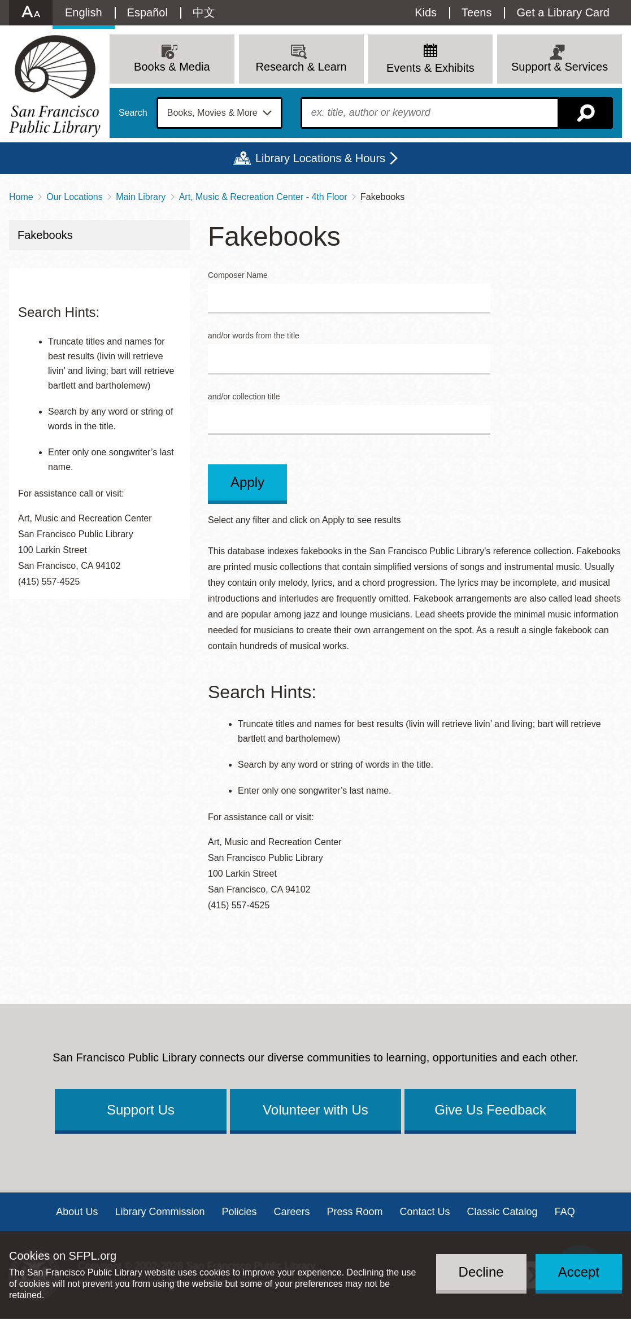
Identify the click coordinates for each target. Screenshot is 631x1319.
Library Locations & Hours (320, 158)
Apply (247, 482)
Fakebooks (45, 235)
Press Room (355, 1211)
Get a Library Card (563, 12)
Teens (476, 12)
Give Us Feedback (490, 1109)
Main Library (141, 197)
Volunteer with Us (315, 1109)
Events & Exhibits (430, 68)
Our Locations (74, 197)
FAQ (565, 1211)
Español (147, 12)
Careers (291, 1211)
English (83, 12)
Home (21, 197)
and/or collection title (244, 397)
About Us (77, 1211)
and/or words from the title (253, 336)
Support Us (141, 1109)
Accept (578, 1271)
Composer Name (238, 275)
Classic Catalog (502, 1211)
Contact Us (425, 1211)
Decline (481, 1271)
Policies (238, 1211)
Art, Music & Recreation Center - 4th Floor (263, 197)
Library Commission (159, 1211)
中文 (204, 12)
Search (133, 112)
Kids (426, 12)
